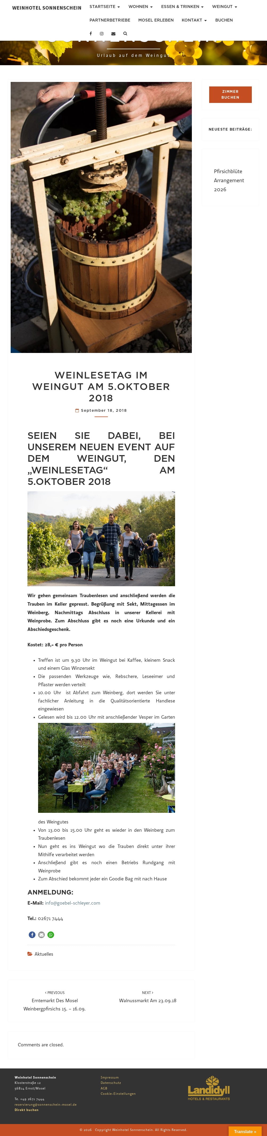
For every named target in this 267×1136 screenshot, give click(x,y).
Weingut (222, 6)
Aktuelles (44, 954)
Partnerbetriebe (110, 20)
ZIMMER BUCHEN (230, 94)
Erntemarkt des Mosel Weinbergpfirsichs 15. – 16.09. (54, 1001)
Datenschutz (111, 1083)
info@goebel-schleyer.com (72, 903)
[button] (32, 934)
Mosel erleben (156, 20)
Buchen (224, 20)
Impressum (110, 1077)
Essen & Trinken (180, 6)
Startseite (102, 6)
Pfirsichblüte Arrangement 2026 (229, 180)
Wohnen (138, 6)
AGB (104, 1088)
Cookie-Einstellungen (118, 1094)
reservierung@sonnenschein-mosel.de (46, 1104)
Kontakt (192, 20)
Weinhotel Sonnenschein (47, 7)
